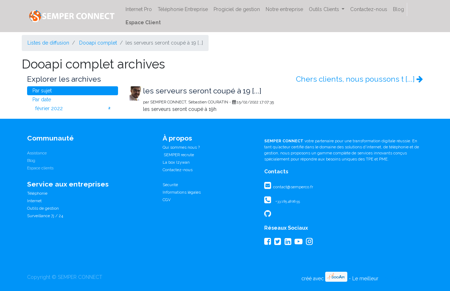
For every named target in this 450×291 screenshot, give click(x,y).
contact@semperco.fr (292, 186)
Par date (41, 99)
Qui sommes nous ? (181, 147)
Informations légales (182, 192)
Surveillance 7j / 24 (45, 215)
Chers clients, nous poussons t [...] (359, 79)
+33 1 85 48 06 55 (287, 201)
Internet (34, 200)
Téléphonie (37, 193)
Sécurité (170, 184)
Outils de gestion (43, 208)
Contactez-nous (178, 169)
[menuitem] (139, 9)
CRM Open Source (401, 278)
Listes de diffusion (48, 43)
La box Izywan (176, 162)
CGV (167, 199)
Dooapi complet (98, 43)
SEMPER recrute (178, 154)
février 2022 (74, 108)
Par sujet (42, 90)
